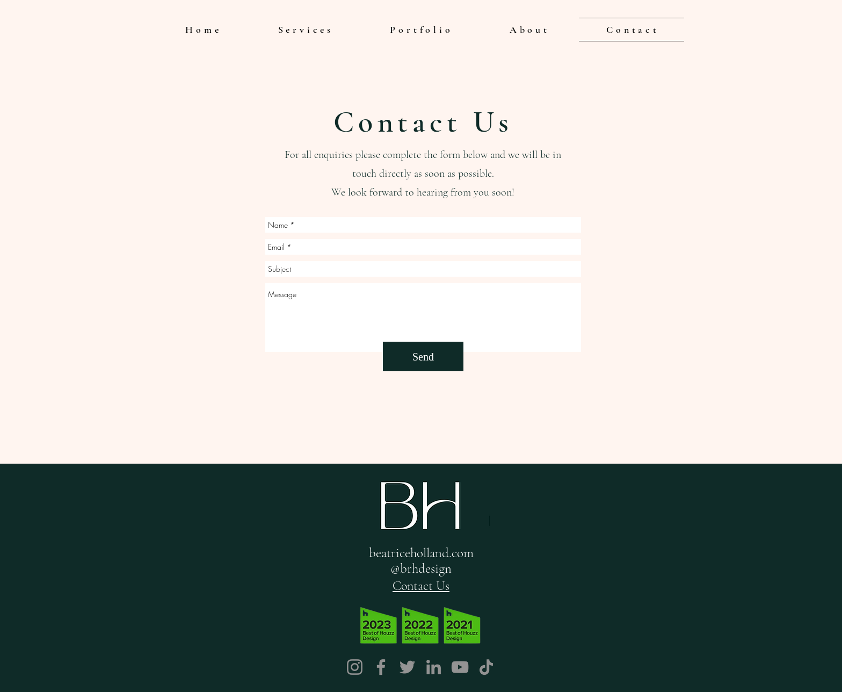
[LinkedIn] (433, 667)
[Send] (423, 356)
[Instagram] (354, 667)
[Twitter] (407, 667)
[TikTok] (486, 667)
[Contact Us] (421, 585)
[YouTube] (459, 667)
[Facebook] (381, 667)
